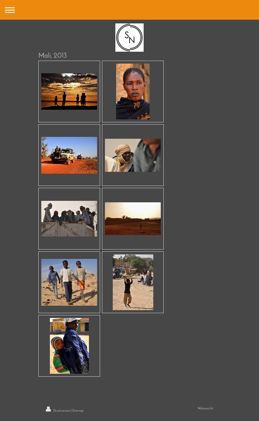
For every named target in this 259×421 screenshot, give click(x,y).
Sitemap (78, 410)
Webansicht (205, 408)
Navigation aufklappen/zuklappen (129, 10)
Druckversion (58, 410)
